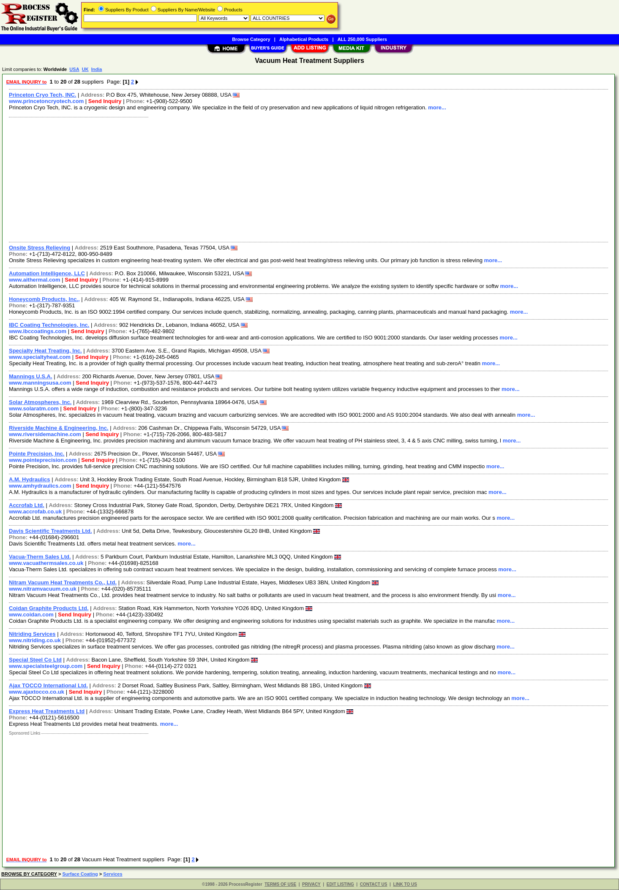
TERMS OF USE (280, 884)
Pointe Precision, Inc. (36, 453)
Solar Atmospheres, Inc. (40, 402)
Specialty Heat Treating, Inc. (45, 350)
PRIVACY (311, 884)
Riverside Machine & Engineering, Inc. (59, 428)
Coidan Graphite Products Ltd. (49, 608)
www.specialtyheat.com (40, 357)
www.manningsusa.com (40, 383)
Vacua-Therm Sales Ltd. (40, 557)
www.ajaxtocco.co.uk (36, 692)
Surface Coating (80, 873)
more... (437, 107)
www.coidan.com (31, 614)
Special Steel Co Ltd (35, 660)
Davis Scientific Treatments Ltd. (50, 531)
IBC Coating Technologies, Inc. (49, 325)
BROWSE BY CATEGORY (29, 873)
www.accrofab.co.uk (35, 511)
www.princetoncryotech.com (46, 101)
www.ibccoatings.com (37, 331)
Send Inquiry (105, 101)
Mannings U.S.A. (30, 376)
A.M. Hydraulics (29, 479)
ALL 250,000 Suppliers (362, 39)
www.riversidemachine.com (45, 434)
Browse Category (251, 39)
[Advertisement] (259, 178)
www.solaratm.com (34, 408)
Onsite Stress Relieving (39, 247)
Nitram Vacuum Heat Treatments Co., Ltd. (63, 582)
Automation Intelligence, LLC (47, 273)
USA (74, 69)
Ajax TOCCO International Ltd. (48, 685)
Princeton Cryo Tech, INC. (42, 95)
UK (85, 69)
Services (112, 873)
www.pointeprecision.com (43, 460)
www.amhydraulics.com (40, 486)
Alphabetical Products (303, 39)
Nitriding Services (32, 634)
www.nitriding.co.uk (35, 640)
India (96, 69)
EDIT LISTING (340, 884)
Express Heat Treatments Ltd (47, 711)
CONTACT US (373, 884)
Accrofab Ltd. (26, 505)
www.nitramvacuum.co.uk (42, 589)
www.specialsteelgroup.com (45, 666)
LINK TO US (405, 884)
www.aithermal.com (34, 280)
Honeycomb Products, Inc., (44, 299)
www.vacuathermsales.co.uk (46, 563)
